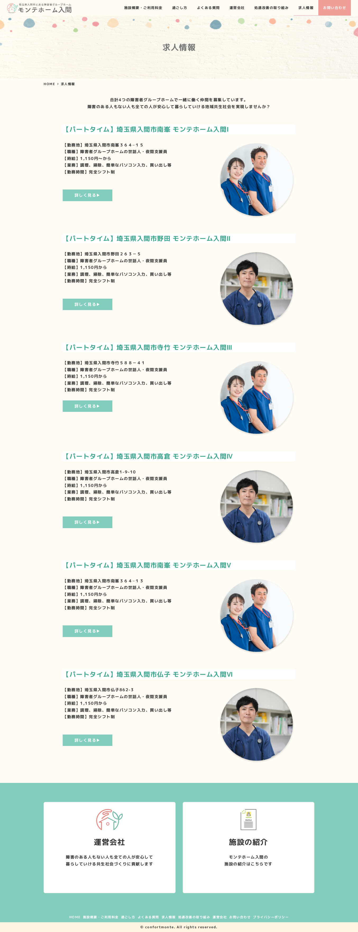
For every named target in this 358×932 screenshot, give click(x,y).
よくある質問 (148, 917)
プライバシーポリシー (271, 917)
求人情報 (169, 917)
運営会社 (220, 917)
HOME (75, 917)
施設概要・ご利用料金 (101, 917)
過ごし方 (128, 917)
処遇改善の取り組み (194, 917)
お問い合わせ (240, 917)
